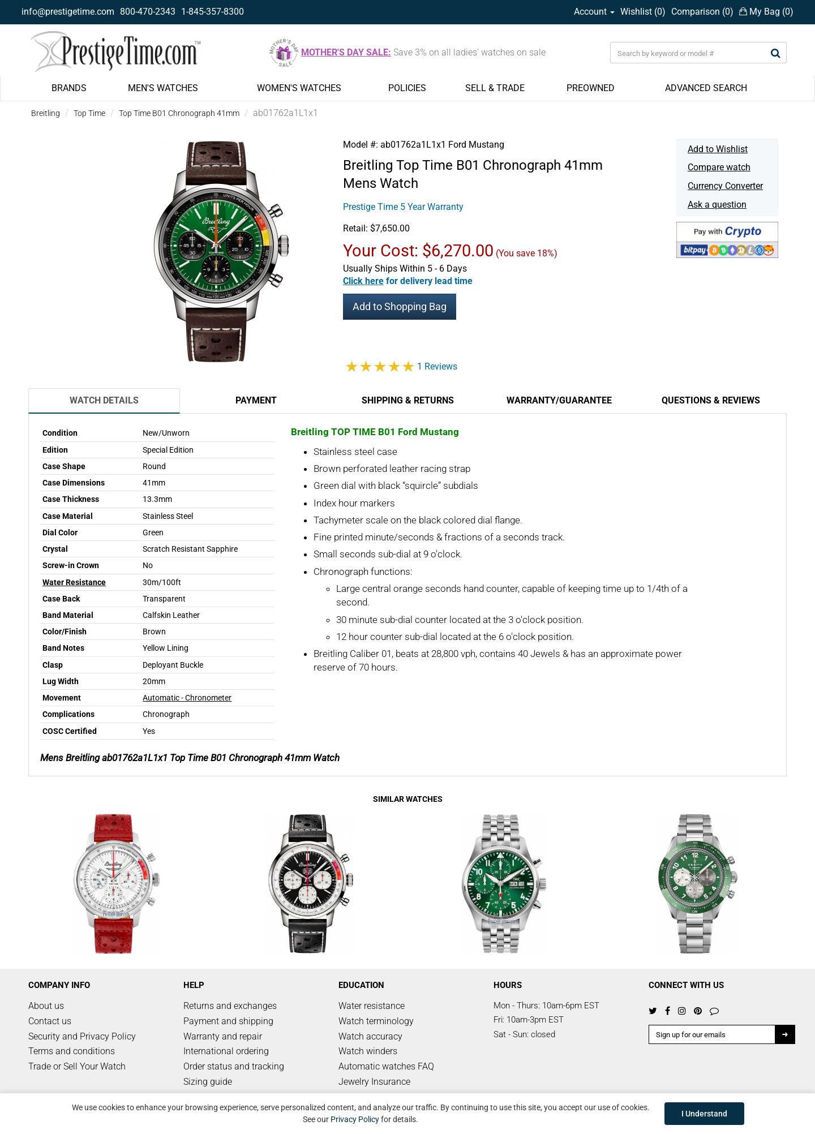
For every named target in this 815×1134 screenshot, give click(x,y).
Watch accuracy (370, 1036)
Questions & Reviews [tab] (711, 400)
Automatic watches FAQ (386, 1066)
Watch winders (367, 1051)
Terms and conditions (71, 1051)
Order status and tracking (233, 1066)
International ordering (226, 1051)
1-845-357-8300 (212, 11)
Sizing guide (207, 1081)
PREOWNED (591, 88)
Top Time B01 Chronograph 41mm (179, 113)
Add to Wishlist (718, 149)
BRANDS (69, 88)
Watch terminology (376, 1021)
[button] (408, 281)
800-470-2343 (147, 11)
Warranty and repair (222, 1036)
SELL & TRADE (495, 88)
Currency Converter (725, 186)
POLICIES (407, 88)
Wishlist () (643, 11)
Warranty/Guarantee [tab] (559, 400)
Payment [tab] (256, 400)
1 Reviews (437, 366)
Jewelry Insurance (374, 1081)
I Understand (704, 1113)
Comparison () (702, 11)
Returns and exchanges (230, 1005)
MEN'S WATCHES (163, 88)
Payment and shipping (228, 1021)
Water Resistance (74, 582)
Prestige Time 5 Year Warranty (403, 206)
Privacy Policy (355, 1119)
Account (594, 11)
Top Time (89, 113)
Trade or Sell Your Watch (77, 1066)
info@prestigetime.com (68, 11)
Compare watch (719, 167)
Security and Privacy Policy (82, 1036)
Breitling (45, 113)
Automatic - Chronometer (187, 697)
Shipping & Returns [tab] (408, 400)
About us (46, 1005)
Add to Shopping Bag (400, 306)
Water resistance (371, 1005)
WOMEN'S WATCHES (299, 88)
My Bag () (766, 11)
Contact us (49, 1021)
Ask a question (717, 204)
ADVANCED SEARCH (706, 88)
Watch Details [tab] (104, 400)
